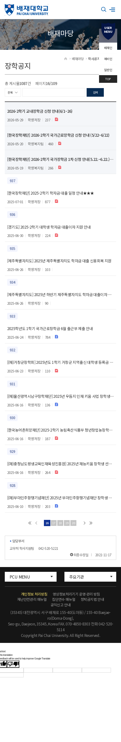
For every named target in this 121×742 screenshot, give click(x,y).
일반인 (108, 69)
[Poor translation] (13, 668)
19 (68, 526)
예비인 (108, 58)
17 (51, 526)
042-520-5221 (48, 552)
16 (43, 526)
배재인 (108, 47)
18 (60, 526)
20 (76, 526)
